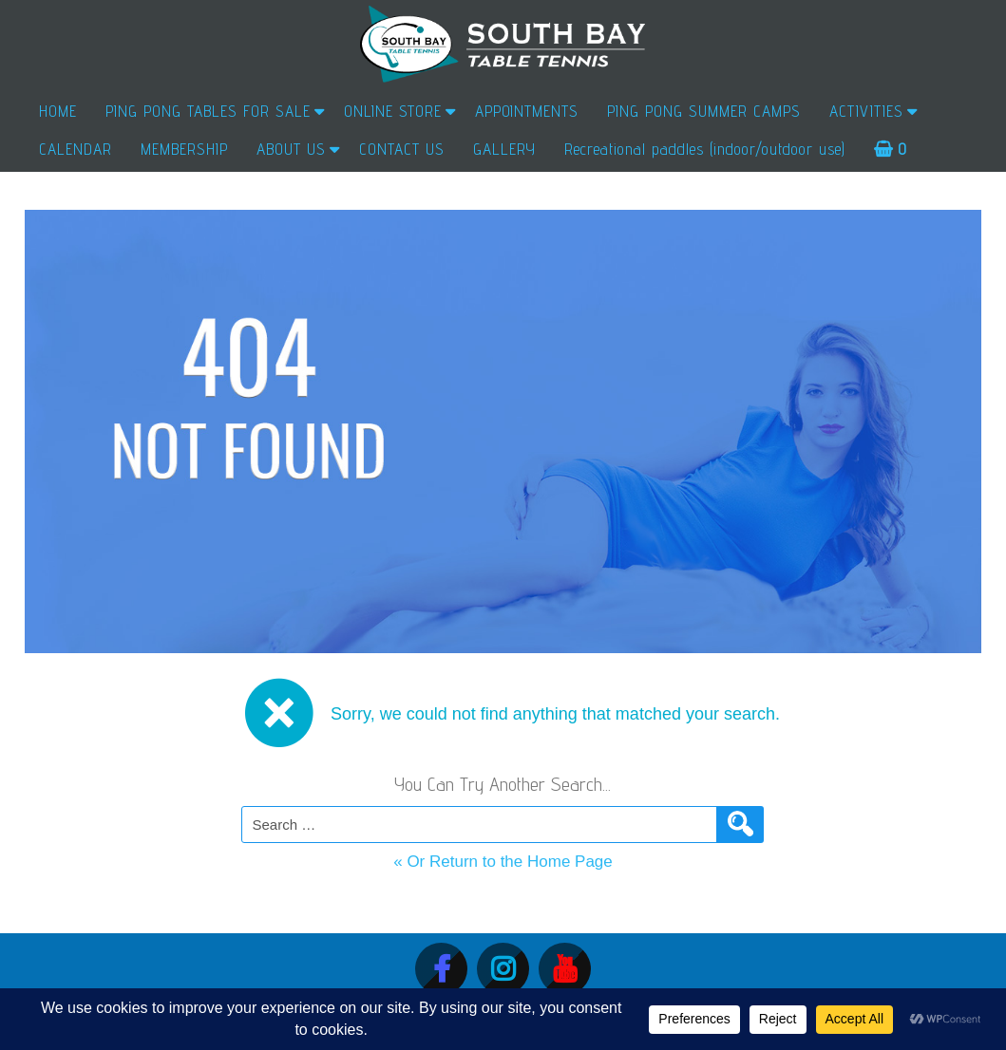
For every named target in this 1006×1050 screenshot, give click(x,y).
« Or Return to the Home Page (503, 862)
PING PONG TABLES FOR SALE (208, 111)
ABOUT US (291, 149)
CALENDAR (75, 149)
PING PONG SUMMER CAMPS (704, 111)
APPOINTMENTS (527, 111)
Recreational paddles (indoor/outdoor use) (704, 149)
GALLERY (504, 149)
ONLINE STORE (393, 111)
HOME (58, 111)
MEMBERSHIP (184, 149)
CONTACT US (402, 149)
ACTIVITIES (866, 111)
